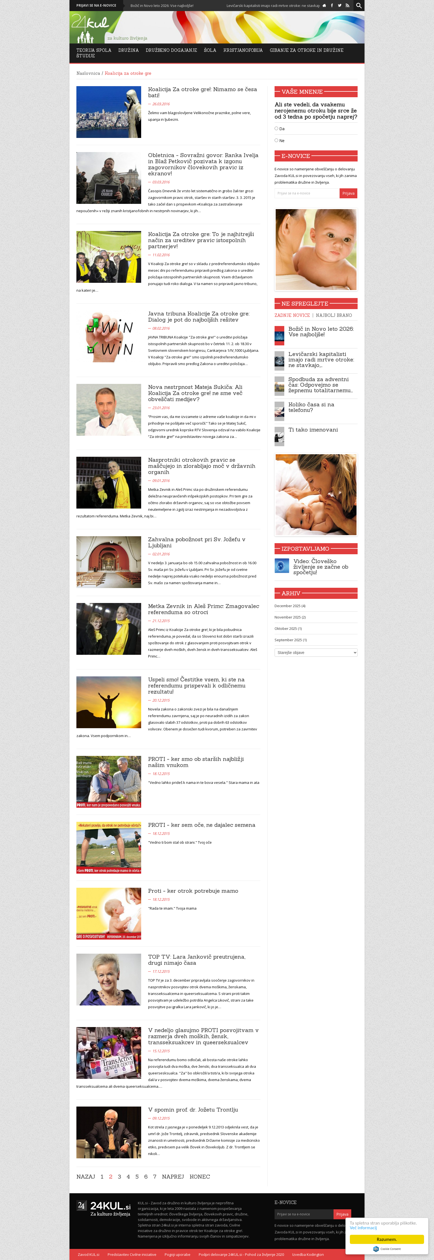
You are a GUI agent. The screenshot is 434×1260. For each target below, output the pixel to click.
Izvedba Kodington (308, 1254)
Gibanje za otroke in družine (306, 50)
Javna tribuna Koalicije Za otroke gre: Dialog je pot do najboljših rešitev (198, 316)
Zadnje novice (292, 315)
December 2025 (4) (290, 605)
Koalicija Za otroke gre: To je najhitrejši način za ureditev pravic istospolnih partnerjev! (201, 240)
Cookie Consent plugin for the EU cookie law (387, 1249)
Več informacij (363, 1228)
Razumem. (387, 1239)
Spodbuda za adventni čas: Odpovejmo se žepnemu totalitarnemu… (320, 385)
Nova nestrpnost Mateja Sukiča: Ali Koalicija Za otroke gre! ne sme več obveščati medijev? (195, 392)
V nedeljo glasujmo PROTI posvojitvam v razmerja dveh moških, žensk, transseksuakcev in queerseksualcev (203, 1036)
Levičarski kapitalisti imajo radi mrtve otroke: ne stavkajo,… (321, 359)
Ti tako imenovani (313, 429)
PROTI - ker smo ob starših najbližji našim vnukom (196, 761)
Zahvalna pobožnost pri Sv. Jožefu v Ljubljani (197, 542)
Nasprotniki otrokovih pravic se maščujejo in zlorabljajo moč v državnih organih (201, 465)
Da (280, 128)
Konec (200, 1176)
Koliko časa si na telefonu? (311, 407)
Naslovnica (88, 73)
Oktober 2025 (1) (288, 628)
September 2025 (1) (291, 639)
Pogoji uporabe (177, 1254)
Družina (128, 50)
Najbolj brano (334, 315)
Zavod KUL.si (88, 1254)
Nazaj (85, 1176)
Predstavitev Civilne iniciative (132, 1254)
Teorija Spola (94, 50)
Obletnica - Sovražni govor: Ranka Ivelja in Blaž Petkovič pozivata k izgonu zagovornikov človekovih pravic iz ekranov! (203, 164)
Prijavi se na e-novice (96, 5)
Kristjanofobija (243, 50)
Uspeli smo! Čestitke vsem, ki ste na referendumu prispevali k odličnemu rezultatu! (197, 685)
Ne (280, 140)
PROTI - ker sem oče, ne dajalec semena (201, 824)
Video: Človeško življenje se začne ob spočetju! (320, 567)
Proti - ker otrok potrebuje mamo (193, 890)
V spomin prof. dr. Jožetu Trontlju (193, 1109)
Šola (210, 50)
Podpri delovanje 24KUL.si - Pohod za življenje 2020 (241, 1254)
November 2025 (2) (290, 617)
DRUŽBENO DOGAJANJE (171, 50)
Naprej (173, 1176)
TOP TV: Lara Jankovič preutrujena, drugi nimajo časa (196, 959)
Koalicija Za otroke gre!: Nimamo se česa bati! (202, 92)
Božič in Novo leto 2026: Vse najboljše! (174, 5)
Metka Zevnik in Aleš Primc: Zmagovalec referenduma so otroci (203, 608)
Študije (85, 55)
